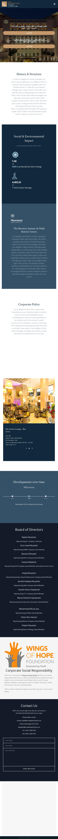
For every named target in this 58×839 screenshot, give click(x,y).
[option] (12, 497)
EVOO (24, 373)
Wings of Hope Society (29, 675)
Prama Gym (14, 373)
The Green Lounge (41, 369)
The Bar (45, 373)
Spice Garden (34, 373)
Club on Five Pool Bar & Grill (20, 369)
